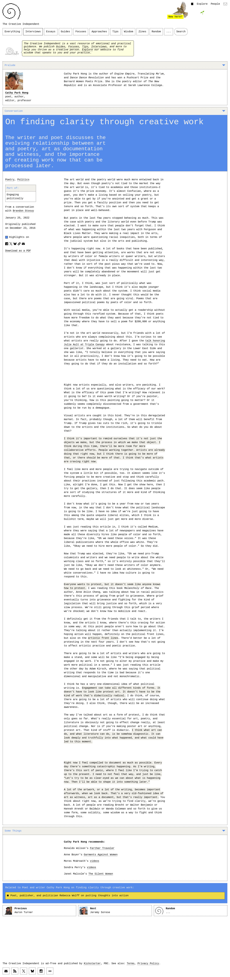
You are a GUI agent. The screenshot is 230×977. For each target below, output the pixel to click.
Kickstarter (92, 963)
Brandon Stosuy (23, 210)
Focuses (80, 31)
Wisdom (128, 31)
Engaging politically (15, 196)
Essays (50, 31)
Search (181, 31)
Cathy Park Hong (16, 92)
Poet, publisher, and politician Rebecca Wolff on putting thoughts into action (68, 895)
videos (94, 861)
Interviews (33, 31)
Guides (65, 31)
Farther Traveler (102, 848)
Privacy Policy (148, 963)
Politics (23, 179)
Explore (202, 4)
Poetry (9, 179)
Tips (115, 31)
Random (156, 31)
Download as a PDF (18, 250)
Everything (12, 31)
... (168, 31)
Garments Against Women (101, 854)
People (215, 4)
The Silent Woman (100, 873)
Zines (142, 31)
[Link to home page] (11, 11)
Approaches (99, 31)
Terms (130, 963)
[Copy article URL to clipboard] (19, 243)
